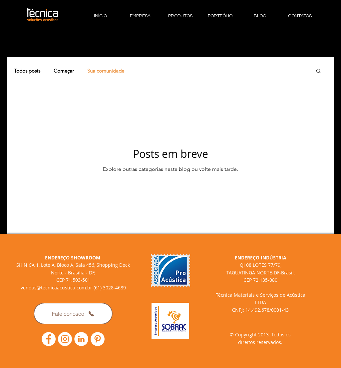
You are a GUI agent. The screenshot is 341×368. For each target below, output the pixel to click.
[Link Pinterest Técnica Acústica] (98, 339)
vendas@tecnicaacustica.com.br (56, 287)
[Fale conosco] (73, 313)
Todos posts (27, 71)
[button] (318, 71)
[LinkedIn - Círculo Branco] (81, 339)
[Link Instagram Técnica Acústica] (65, 339)
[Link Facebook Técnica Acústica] (49, 339)
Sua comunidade (105, 71)
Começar (64, 71)
